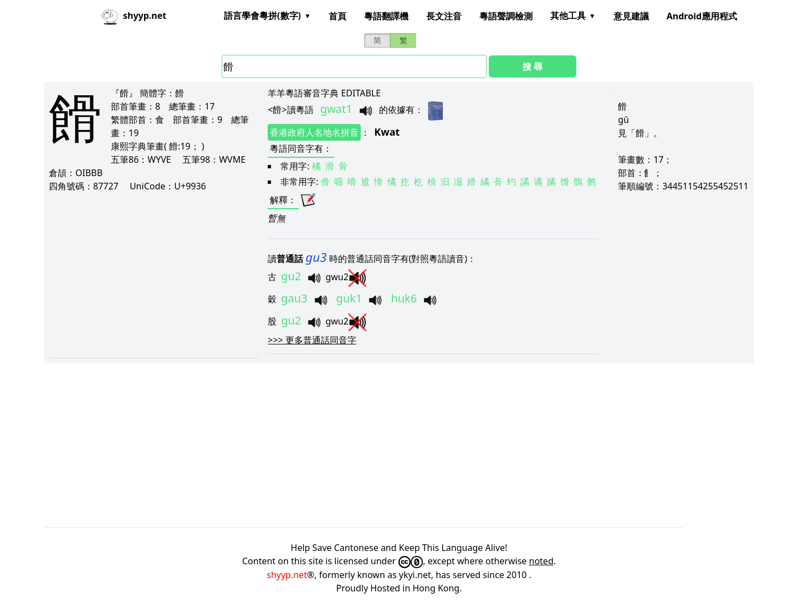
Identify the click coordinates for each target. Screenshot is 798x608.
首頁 (337, 16)
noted (541, 561)
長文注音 (444, 16)
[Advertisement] (153, 274)
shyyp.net (287, 575)
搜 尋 (533, 66)
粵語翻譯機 (386, 16)
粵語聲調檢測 (506, 16)
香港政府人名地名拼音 (314, 132)
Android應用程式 (702, 16)
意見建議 (631, 16)
